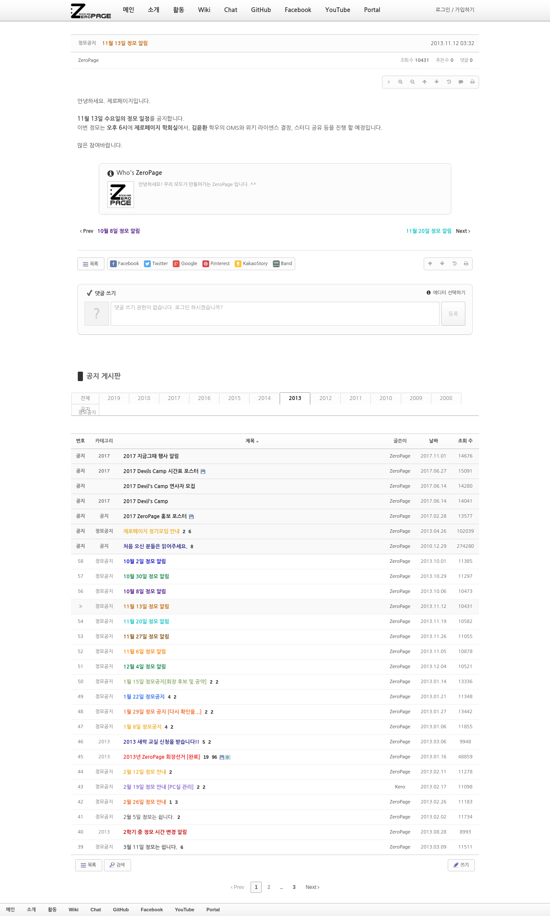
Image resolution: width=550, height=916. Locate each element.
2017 (174, 398)
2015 (234, 398)
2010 (385, 398)
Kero (400, 787)
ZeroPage (88, 60)
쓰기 (460, 864)
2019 (114, 398)
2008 (446, 398)
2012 (325, 398)
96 (214, 757)
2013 (295, 398)
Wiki (74, 909)
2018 (144, 398)
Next (312, 887)
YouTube (184, 909)
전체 (85, 398)
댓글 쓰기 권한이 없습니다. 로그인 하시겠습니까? (168, 307)
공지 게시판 (103, 376)
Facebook (152, 909)
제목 (252, 441)
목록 (90, 264)
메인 (10, 909)
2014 (264, 398)
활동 (52, 909)
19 (205, 757)
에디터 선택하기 (446, 292)
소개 (31, 909)
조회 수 (465, 441)
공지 (85, 409)
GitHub (121, 909)
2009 (416, 398)
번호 (80, 441)
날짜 (433, 441)
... (281, 887)
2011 (355, 398)
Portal (213, 909)
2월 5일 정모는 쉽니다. (149, 817)
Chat (96, 909)
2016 (204, 398)
